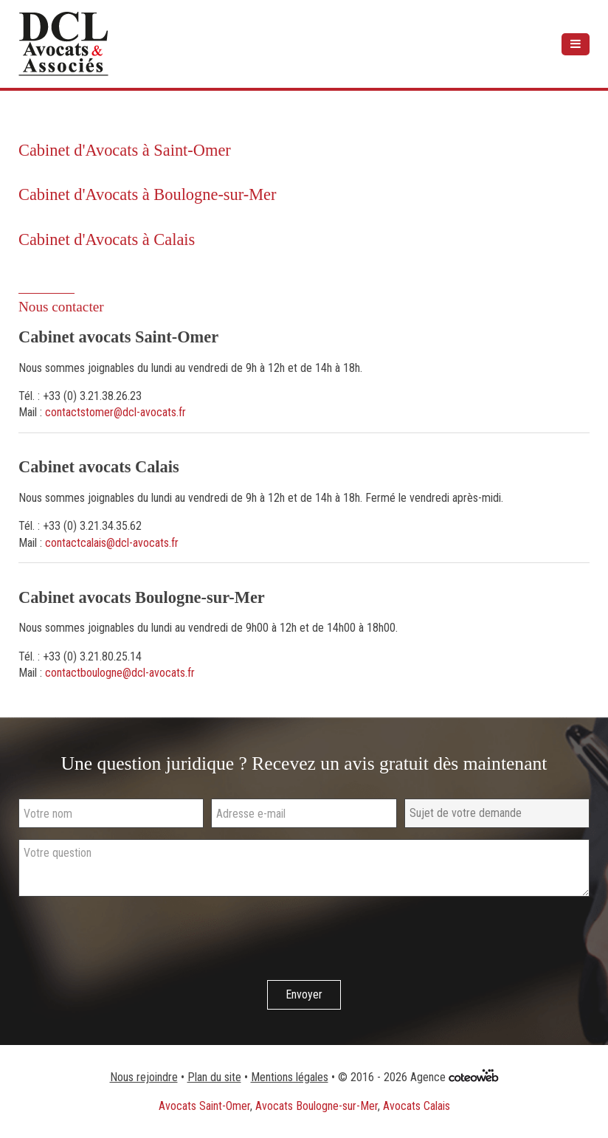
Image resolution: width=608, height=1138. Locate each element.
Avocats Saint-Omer (204, 1106)
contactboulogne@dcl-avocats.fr (120, 673)
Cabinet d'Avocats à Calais (106, 239)
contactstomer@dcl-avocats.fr (115, 412)
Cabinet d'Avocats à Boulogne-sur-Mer (147, 194)
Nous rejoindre (144, 1077)
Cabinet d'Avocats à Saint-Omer (124, 150)
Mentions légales (289, 1077)
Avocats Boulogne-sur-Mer (316, 1106)
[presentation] (130, 940)
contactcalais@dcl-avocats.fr (112, 543)
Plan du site (214, 1077)
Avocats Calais (416, 1106)
